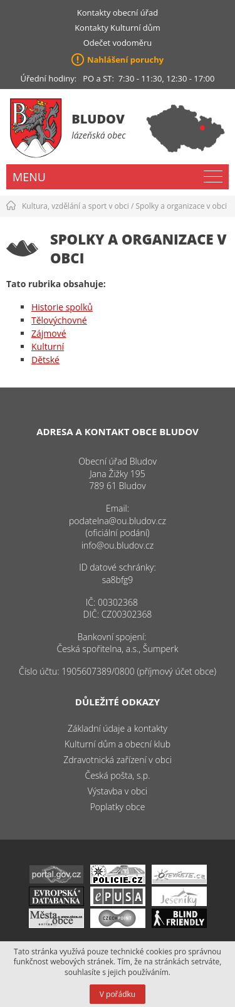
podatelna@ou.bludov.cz (117, 521)
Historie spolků (62, 307)
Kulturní (47, 346)
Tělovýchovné (59, 320)
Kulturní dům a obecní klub (117, 744)
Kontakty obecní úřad (117, 12)
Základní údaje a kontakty (117, 728)
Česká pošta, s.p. (117, 775)
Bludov (98, 118)
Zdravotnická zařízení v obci (117, 760)
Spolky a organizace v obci (181, 206)
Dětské (45, 360)
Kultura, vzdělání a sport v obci (75, 206)
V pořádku (117, 994)
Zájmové (48, 333)
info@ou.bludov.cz (117, 545)
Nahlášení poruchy (125, 59)
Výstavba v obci (117, 791)
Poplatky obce (117, 807)
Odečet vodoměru (117, 42)
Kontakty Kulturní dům (117, 27)
